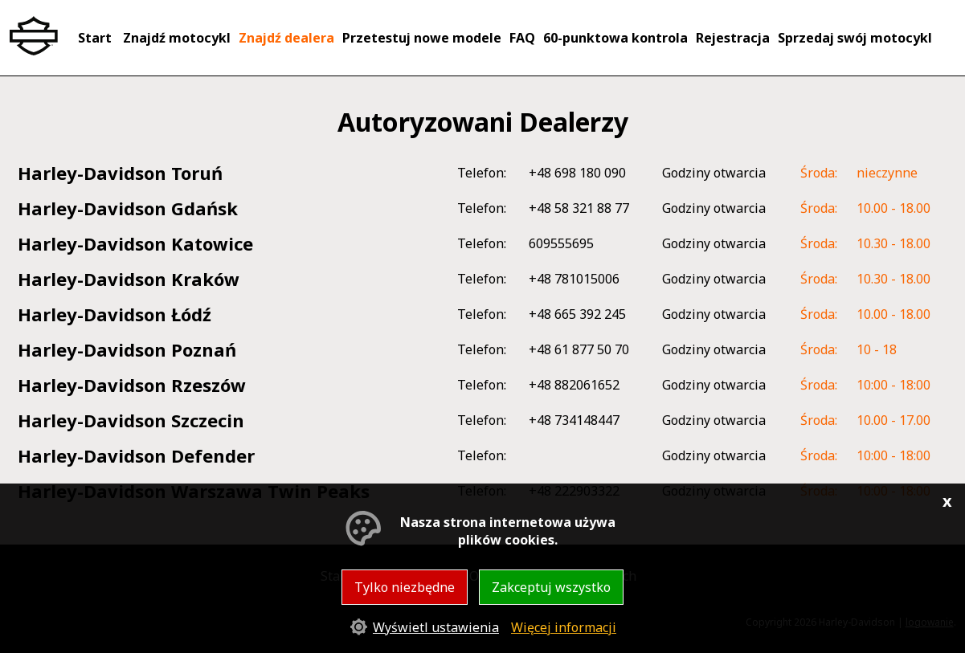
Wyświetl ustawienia (436, 627)
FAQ (522, 38)
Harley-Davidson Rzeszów (132, 385)
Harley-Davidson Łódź (114, 314)
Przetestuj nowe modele (421, 38)
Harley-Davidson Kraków (128, 279)
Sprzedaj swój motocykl (855, 38)
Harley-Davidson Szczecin (131, 420)
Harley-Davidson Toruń (120, 173)
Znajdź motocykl (177, 38)
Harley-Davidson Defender (136, 455)
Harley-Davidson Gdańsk (128, 208)
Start (95, 38)
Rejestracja (733, 38)
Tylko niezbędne (404, 587)
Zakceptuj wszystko (551, 587)
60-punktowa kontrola (615, 38)
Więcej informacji (563, 627)
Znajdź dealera (286, 38)
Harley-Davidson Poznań (127, 349)
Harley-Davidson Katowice (135, 243)
